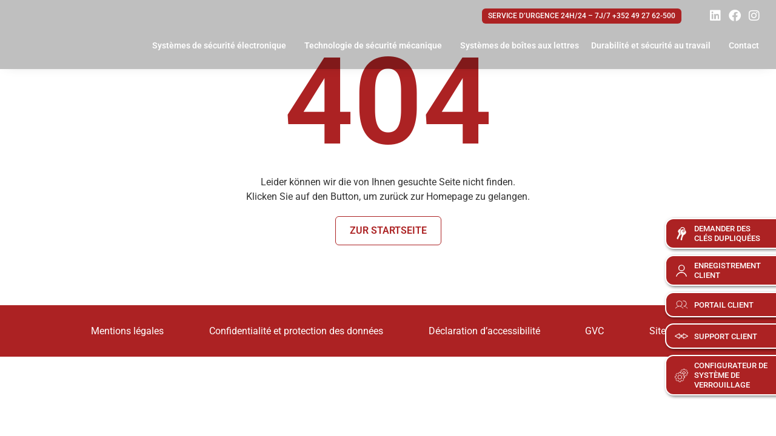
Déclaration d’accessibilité (484, 330)
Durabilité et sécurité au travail (654, 46)
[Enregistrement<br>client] (681, 270)
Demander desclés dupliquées (727, 233)
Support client (725, 336)
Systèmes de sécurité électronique (222, 46)
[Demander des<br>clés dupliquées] (681, 233)
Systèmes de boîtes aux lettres (519, 45)
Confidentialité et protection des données (290, 330)
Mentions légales (115, 330)
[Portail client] (681, 304)
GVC (601, 330)
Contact (744, 45)
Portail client (724, 304)
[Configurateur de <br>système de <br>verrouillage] (681, 375)
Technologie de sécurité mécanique (376, 46)
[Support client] (681, 336)
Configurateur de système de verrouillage (731, 375)
